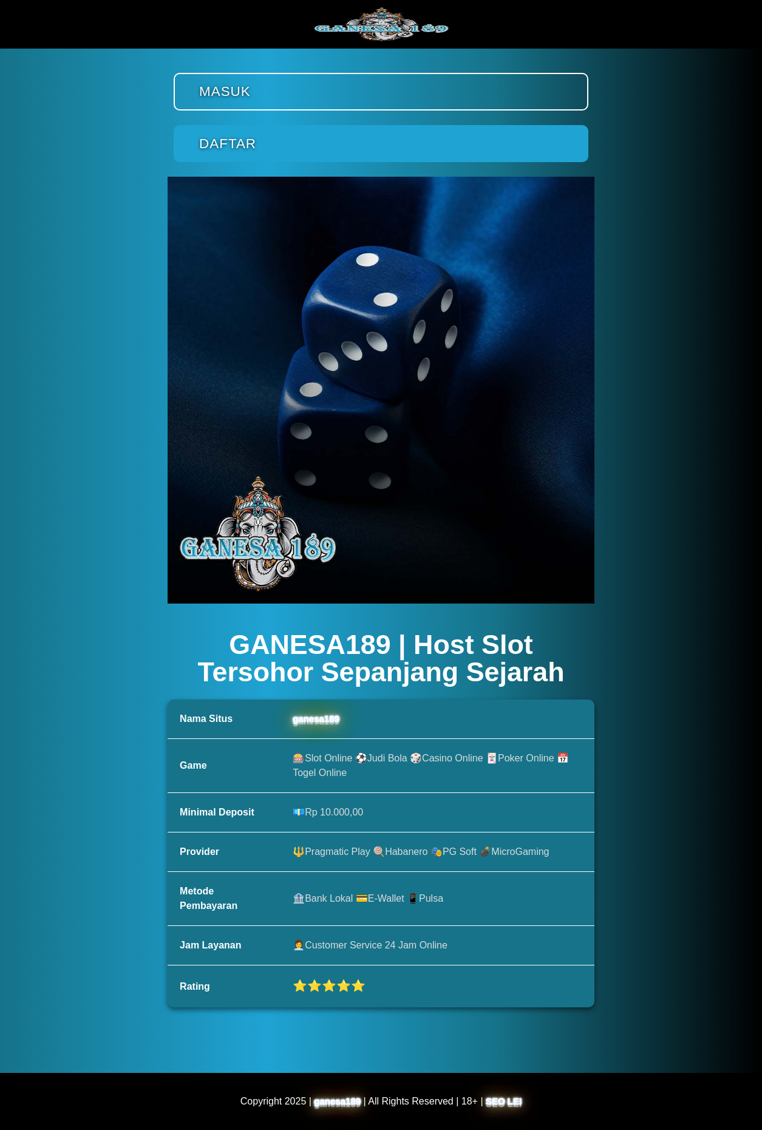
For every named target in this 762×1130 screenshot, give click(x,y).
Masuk (225, 91)
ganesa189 (316, 718)
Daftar (227, 143)
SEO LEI (504, 1101)
